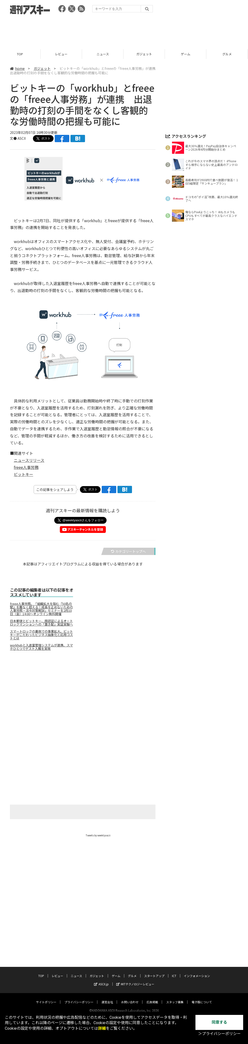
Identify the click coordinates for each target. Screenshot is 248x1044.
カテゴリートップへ (128, 551)
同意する (219, 1022)
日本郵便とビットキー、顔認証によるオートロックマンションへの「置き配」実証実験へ (41, 622)
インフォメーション (197, 971)
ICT (174, 971)
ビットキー (23, 474)
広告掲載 (152, 997)
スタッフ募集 (175, 997)
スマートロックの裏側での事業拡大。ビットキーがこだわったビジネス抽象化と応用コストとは (41, 635)
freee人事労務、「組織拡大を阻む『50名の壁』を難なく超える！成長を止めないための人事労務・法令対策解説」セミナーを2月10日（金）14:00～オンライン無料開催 (41, 609)
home (17, 68)
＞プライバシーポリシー (219, 1033)
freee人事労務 (26, 467)
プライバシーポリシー (78, 997)
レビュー (62, 54)
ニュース (103, 54)
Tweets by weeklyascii (98, 835)
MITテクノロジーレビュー (135, 979)
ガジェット (145, 54)
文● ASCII (18, 138)
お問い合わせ (130, 997)
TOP (21, 54)
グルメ (132, 971)
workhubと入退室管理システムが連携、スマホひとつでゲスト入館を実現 (41, 647)
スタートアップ (154, 971)
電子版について (202, 997)
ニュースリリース (29, 460)
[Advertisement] (124, 30)
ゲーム (186, 54)
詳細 (102, 1028)
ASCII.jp (101, 979)
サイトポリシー (46, 997)
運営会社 (107, 997)
